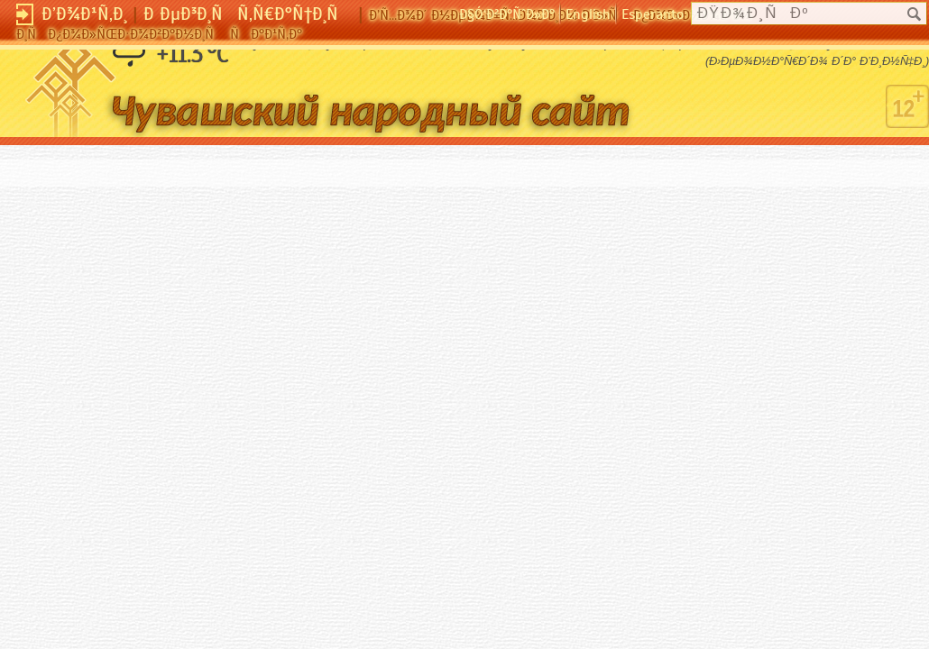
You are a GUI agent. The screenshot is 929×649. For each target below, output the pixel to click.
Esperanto (652, 14)
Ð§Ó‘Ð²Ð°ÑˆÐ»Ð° (507, 14)
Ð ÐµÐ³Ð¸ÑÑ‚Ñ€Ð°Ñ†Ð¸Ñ (248, 14)
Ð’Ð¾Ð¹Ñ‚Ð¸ (84, 14)
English (588, 14)
